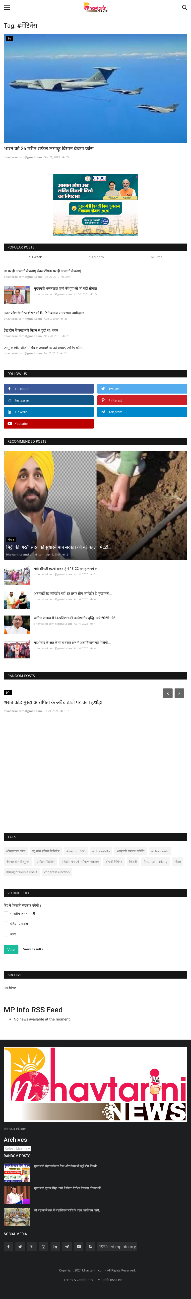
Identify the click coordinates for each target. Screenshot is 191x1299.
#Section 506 (75, 851)
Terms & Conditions (78, 1279)
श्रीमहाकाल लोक (15, 851)
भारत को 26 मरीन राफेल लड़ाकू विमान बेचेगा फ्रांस (49, 149)
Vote (11, 949)
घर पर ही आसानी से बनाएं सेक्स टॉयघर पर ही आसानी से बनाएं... (44, 271)
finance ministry (156, 861)
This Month (95, 257)
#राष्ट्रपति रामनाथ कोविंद (130, 851)
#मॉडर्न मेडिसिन (45, 861)
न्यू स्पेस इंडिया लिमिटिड (46, 851)
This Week (34, 257)
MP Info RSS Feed (111, 1279)
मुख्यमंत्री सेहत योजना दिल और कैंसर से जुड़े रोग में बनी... (67, 1166)
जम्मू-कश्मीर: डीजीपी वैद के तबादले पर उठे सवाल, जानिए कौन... (44, 348)
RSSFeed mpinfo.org (117, 1246)
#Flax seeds (160, 851)
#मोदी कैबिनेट (114, 861)
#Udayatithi (101, 851)
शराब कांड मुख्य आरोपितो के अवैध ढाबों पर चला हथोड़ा (53, 702)
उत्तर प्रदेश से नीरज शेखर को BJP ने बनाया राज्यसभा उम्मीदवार (44, 313)
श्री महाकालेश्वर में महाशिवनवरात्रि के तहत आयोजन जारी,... (68, 1210)
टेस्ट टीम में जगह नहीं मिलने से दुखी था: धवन (31, 330)
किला (178, 861)
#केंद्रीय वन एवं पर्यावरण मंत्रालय (80, 861)
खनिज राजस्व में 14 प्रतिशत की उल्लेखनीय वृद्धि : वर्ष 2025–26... (76, 618)
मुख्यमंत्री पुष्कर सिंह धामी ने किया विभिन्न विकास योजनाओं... (69, 1188)
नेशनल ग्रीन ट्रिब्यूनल (17, 861)
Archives (15, 1139)
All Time (156, 257)
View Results (33, 949)
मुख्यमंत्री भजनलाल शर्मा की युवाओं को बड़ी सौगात (65, 288)
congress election (57, 872)
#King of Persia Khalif (21, 872)
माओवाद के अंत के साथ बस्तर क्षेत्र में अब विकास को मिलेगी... (72, 643)
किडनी (133, 861)
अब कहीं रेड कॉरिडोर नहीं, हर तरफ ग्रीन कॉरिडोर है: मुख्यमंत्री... (73, 593)
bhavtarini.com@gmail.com (23, 157)
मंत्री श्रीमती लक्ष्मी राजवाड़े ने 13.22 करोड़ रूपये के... (67, 569)
